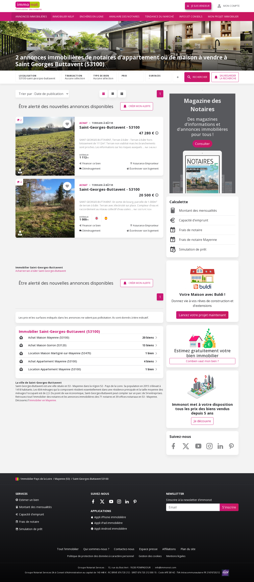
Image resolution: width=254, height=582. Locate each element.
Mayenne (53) (62, 479)
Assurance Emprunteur (144, 163)
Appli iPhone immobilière (108, 517)
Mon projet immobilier (223, 16)
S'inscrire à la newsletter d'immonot (189, 500)
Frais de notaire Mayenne (193, 239)
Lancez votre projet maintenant (202, 315)
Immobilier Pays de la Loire (36, 479)
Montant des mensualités (193, 210)
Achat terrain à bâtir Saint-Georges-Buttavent (40, 271)
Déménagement (89, 168)
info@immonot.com (165, 567)
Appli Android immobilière (109, 528)
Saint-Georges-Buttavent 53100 (90, 479)
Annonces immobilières (31, 16)
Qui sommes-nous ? (96, 549)
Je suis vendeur (198, 6)
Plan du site (188, 549)
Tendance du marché (159, 16)
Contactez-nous (124, 549)
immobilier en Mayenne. (43, 400)
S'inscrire (229, 507)
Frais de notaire (185, 230)
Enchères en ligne (92, 16)
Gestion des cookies (150, 556)
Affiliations (169, 549)
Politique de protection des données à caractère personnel (100, 556)
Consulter (202, 144)
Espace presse (148, 549)
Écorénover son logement (143, 168)
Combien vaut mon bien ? (202, 361)
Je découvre (202, 421)
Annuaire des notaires (124, 16)
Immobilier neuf (63, 16)
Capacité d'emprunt (188, 220)
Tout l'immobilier (68, 549)
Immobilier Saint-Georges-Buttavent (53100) (59, 331)
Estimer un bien (27, 500)
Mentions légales (175, 556)
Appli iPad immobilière (107, 523)
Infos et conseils (190, 16)
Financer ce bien (90, 163)
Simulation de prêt (187, 249)
